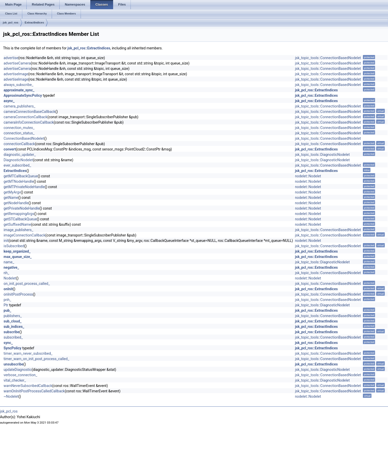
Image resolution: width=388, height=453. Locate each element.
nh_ (6, 273)
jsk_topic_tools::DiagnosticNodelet (322, 155)
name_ (9, 262)
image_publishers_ (18, 230)
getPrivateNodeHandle (22, 208)
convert (10, 149)
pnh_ (7, 300)
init (6, 241)
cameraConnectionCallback (25, 117)
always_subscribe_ (18, 85)
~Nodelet (11, 396)
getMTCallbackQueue (21, 176)
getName (11, 198)
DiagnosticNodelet (18, 160)
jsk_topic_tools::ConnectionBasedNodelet (328, 58)
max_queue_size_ (18, 257)
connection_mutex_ (19, 128)
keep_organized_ (17, 251)
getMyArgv (12, 192)
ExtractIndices (34, 22)
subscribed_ (13, 337)
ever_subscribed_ (17, 165)
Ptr (6, 305)
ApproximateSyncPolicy (23, 95)
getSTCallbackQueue (20, 219)
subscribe (11, 332)
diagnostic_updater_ (20, 155)
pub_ (7, 310)
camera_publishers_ (19, 106)
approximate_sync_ (19, 90)
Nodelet (10, 278)
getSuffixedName (17, 224)
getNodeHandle (16, 203)
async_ (9, 101)
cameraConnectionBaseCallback (29, 112)
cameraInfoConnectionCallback (29, 122)
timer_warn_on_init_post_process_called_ (36, 359)
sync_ (8, 343)
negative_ (11, 267)
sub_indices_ (14, 327)
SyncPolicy (12, 348)
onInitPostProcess (18, 294)
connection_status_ (19, 133)
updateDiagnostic (17, 370)
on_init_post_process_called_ (27, 284)
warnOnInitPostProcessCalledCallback (34, 391)
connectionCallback (19, 144)
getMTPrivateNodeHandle (24, 187)
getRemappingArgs (19, 214)
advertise (11, 58)
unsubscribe (13, 364)
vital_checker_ (15, 380)
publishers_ (13, 316)
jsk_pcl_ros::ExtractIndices (88, 48)
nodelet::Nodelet (308, 176)
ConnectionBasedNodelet (24, 138)
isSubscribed (14, 246)
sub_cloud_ (12, 321)
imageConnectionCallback (24, 235)
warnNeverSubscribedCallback (28, 386)
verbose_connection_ (20, 375)
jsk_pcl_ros (10, 22)
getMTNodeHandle (19, 181)
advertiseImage (16, 74)
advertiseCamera (17, 63)
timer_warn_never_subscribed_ (28, 353)
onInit (8, 289)
